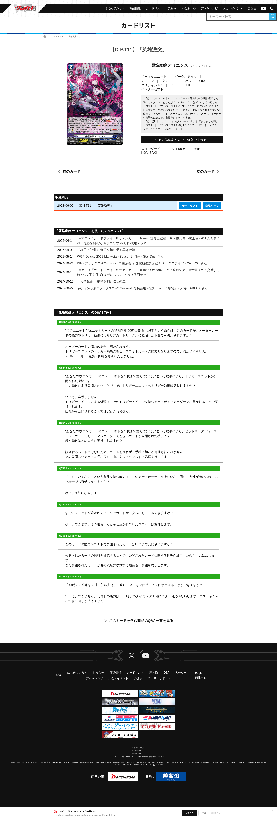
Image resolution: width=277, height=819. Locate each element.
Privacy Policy (108, 815)
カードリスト (57, 36)
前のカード (71, 171)
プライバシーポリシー (138, 748)
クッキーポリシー (138, 754)
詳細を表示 (215, 813)
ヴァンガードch (263, 8)
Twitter (131, 655)
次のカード (205, 171)
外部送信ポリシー (138, 751)
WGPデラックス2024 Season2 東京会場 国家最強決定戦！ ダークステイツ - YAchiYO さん (142, 263)
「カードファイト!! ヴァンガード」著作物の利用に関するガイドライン (138, 757)
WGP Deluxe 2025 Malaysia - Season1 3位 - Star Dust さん (120, 256)
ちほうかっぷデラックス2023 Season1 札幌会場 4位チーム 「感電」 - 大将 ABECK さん (142, 288)
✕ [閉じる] (273, 810)
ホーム (44, 36)
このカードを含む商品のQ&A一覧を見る (141, 621)
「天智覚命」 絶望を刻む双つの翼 (101, 281)
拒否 (204, 813)
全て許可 (189, 813)
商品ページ (212, 205)
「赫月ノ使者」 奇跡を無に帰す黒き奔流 (106, 250)
